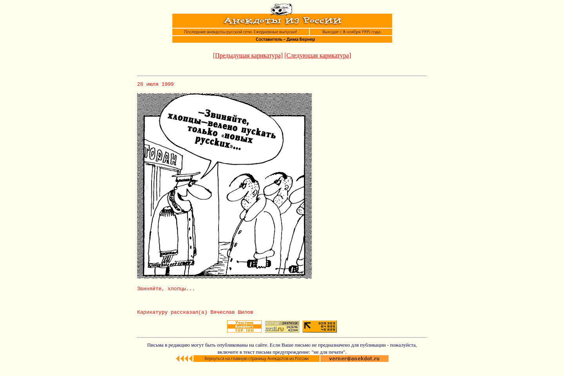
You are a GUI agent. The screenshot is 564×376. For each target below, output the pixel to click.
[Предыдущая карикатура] (248, 55)
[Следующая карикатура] (317, 55)
